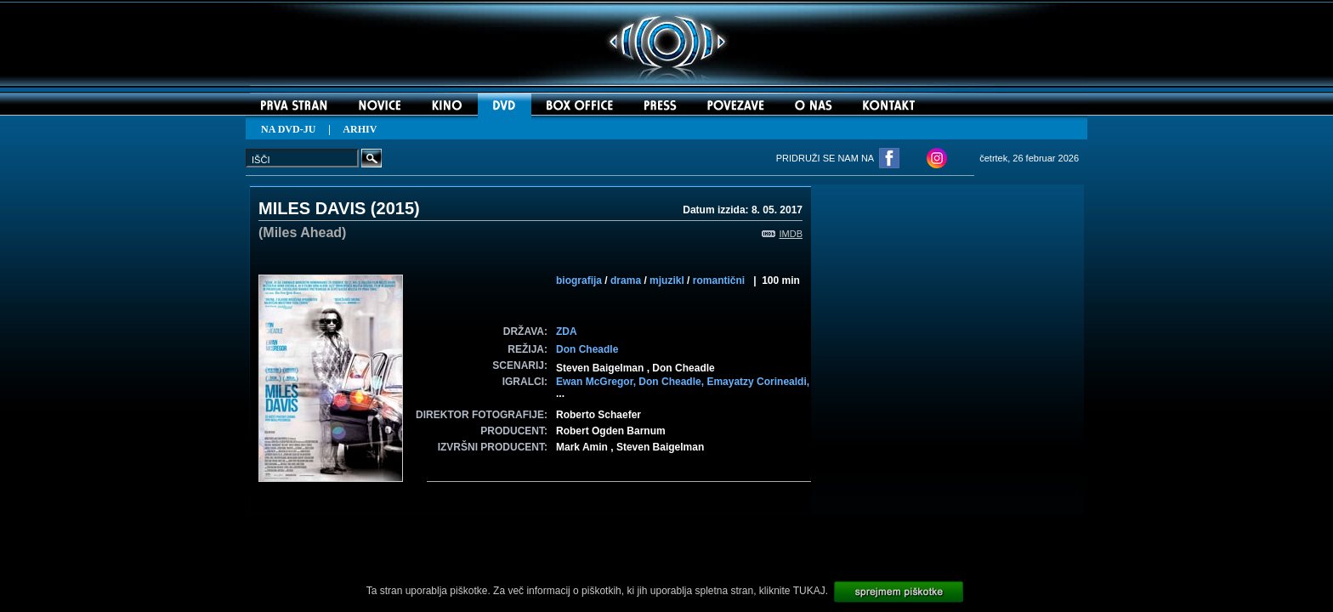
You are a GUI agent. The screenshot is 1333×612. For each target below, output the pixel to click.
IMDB (782, 234)
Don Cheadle (587, 349)
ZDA (566, 331)
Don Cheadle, (672, 382)
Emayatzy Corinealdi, (757, 382)
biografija (579, 280)
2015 (396, 208)
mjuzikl (666, 280)
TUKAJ (809, 591)
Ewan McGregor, (597, 382)
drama (625, 280)
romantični (719, 280)
